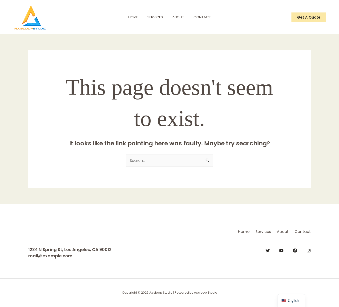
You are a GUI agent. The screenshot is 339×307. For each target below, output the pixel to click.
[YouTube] (281, 250)
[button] (308, 17)
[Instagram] (309, 250)
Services (154, 17)
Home (129, 17)
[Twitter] (268, 250)
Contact (205, 17)
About (179, 17)
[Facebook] (295, 250)
